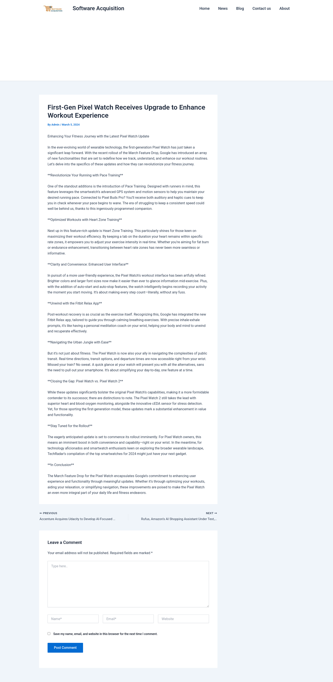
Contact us (263, 8)
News (226, 8)
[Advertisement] (166, 49)
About (285, 8)
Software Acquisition (98, 8)
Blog (242, 8)
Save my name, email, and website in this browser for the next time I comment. (105, 634)
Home (208, 8)
